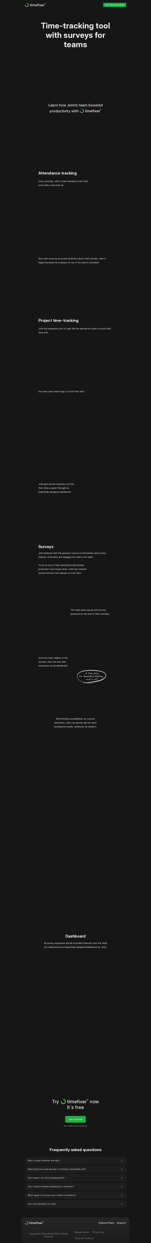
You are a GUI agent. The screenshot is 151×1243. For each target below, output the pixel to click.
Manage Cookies (82, 1232)
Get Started (75, 1119)
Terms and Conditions (84, 1238)
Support (121, 1222)
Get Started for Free (114, 5)
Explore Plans (106, 1222)
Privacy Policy (98, 1232)
